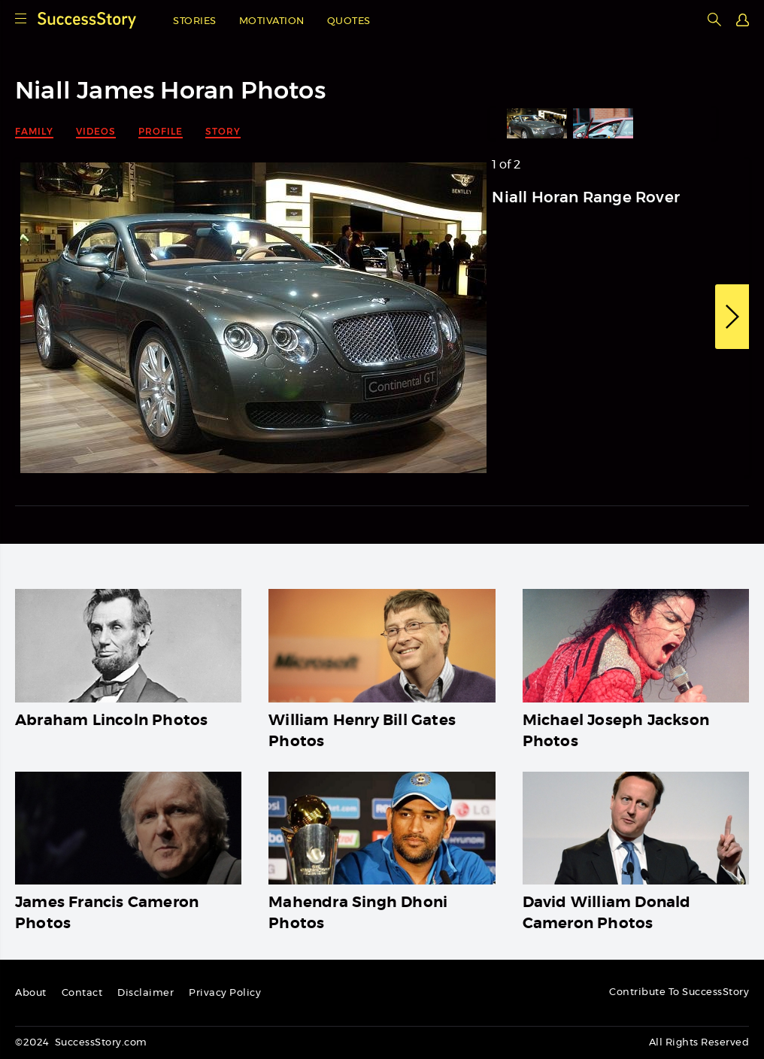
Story (223, 131)
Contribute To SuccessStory (679, 992)
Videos (96, 131)
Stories (195, 21)
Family (34, 131)
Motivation (272, 21)
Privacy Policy (225, 993)
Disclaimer (145, 993)
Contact (82, 993)
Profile (160, 131)
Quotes (349, 21)
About (31, 993)
